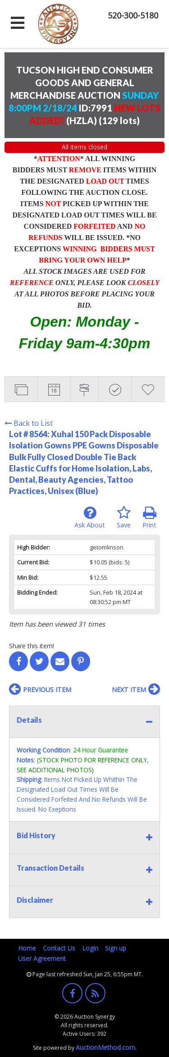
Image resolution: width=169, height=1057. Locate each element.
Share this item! (31, 646)
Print (149, 517)
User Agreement (42, 958)
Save (124, 517)
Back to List (29, 423)
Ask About (89, 517)
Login (90, 948)
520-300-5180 (133, 15)
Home (27, 948)
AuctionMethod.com (105, 1047)
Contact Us (59, 948)
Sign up (115, 948)
